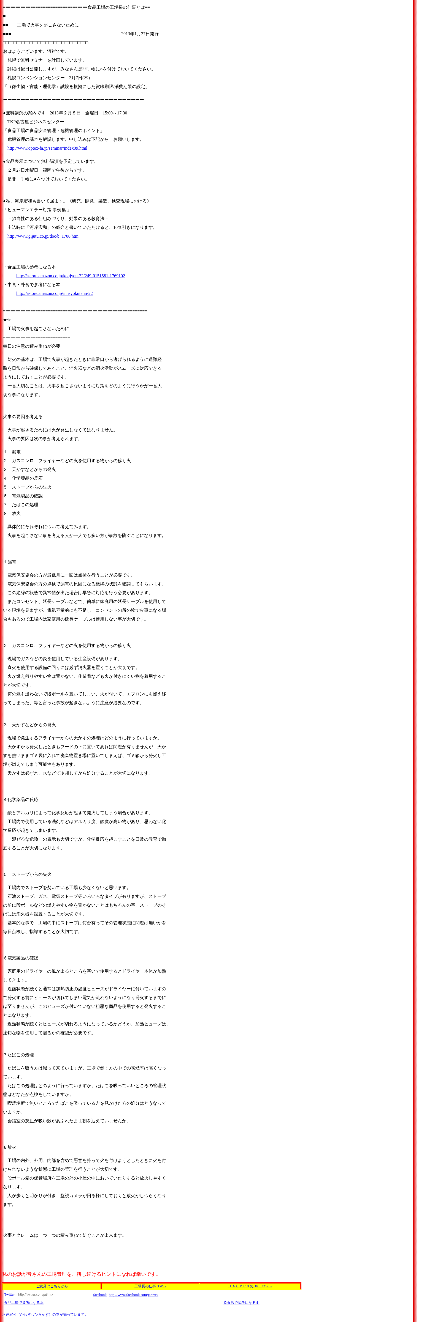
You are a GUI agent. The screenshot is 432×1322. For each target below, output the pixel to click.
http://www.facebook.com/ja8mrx (133, 1295)
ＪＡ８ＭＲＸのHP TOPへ (250, 1286)
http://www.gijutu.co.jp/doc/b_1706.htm (43, 236)
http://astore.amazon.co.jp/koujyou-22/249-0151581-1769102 (70, 275)
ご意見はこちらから (52, 1286)
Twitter (28, 1294)
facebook (100, 1295)
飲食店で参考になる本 (241, 1303)
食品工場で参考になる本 (24, 1303)
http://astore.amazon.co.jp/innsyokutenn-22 (54, 293)
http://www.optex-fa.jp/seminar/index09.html (47, 148)
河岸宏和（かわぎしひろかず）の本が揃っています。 (45, 1314)
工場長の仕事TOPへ (150, 1286)
